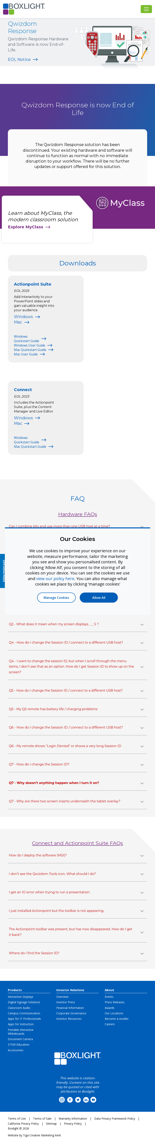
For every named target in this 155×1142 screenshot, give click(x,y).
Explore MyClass (25, 226)
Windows (23, 316)
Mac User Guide (26, 354)
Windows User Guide (29, 345)
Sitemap (51, 1123)
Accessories (15, 1050)
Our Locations (114, 1013)
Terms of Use (17, 1118)
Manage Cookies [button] (56, 597)
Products (15, 990)
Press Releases (115, 1002)
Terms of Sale (42, 1118)
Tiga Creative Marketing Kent (42, 1135)
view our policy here (55, 578)
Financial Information (70, 1008)
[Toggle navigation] (146, 9)
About (109, 990)
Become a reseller (117, 1019)
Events (109, 997)
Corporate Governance (71, 1013)
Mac (18, 322)
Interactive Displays (20, 997)
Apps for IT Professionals (24, 1019)
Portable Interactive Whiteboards (21, 1032)
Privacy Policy (73, 1123)
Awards (109, 1008)
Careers (110, 1024)
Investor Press (65, 1002)
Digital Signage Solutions (24, 1002)
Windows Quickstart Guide (26, 338)
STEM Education (18, 1044)
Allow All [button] (98, 597)
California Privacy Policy (23, 1123)
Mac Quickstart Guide (30, 350)
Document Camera (20, 1039)
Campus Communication (24, 1013)
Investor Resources (69, 1019)
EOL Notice (19, 59)
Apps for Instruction (21, 1024)
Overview (62, 997)
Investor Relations (70, 990)
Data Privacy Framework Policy (114, 1118)
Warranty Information (73, 1118)
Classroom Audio (19, 1008)
